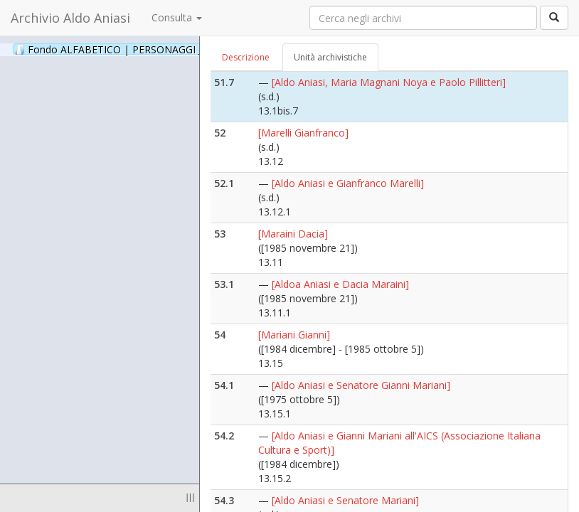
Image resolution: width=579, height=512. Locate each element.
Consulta (177, 17)
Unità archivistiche (330, 57)
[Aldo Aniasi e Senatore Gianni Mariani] (361, 385)
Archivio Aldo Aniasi (70, 17)
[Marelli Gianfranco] (303, 132)
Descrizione (246, 57)
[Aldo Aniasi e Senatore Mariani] (345, 500)
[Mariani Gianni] (294, 334)
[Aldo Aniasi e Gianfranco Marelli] (348, 183)
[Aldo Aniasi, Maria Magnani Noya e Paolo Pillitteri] (389, 82)
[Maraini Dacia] (293, 233)
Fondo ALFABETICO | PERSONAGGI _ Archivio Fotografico (172, 49)
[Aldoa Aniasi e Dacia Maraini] (340, 284)
